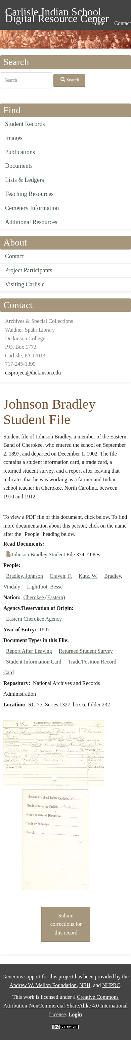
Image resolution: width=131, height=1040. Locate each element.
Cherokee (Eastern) (44, 597)
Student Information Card (33, 662)
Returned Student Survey (86, 651)
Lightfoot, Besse (45, 587)
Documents (19, 165)
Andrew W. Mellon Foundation (43, 985)
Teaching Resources (29, 194)
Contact (14, 256)
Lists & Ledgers (24, 180)
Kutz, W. (88, 576)
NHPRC (111, 985)
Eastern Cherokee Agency (34, 619)
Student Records (25, 124)
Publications (20, 152)
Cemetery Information (32, 208)
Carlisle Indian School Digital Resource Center (57, 13)
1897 (44, 629)
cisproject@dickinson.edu (33, 372)
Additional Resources (31, 222)
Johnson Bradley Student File (43, 554)
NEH (84, 985)
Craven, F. (61, 576)
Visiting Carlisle (24, 284)
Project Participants (28, 270)
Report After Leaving (29, 651)
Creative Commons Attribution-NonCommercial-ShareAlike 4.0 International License (65, 1005)
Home (97, 23)
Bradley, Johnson (24, 576)
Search (69, 79)
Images (14, 138)
